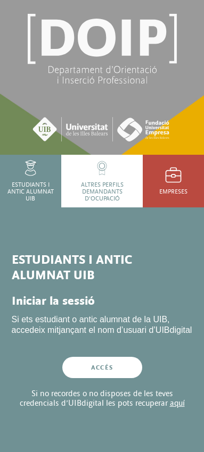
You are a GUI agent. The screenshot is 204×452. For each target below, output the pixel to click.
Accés (102, 367)
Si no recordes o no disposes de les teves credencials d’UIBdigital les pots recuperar (102, 398)
